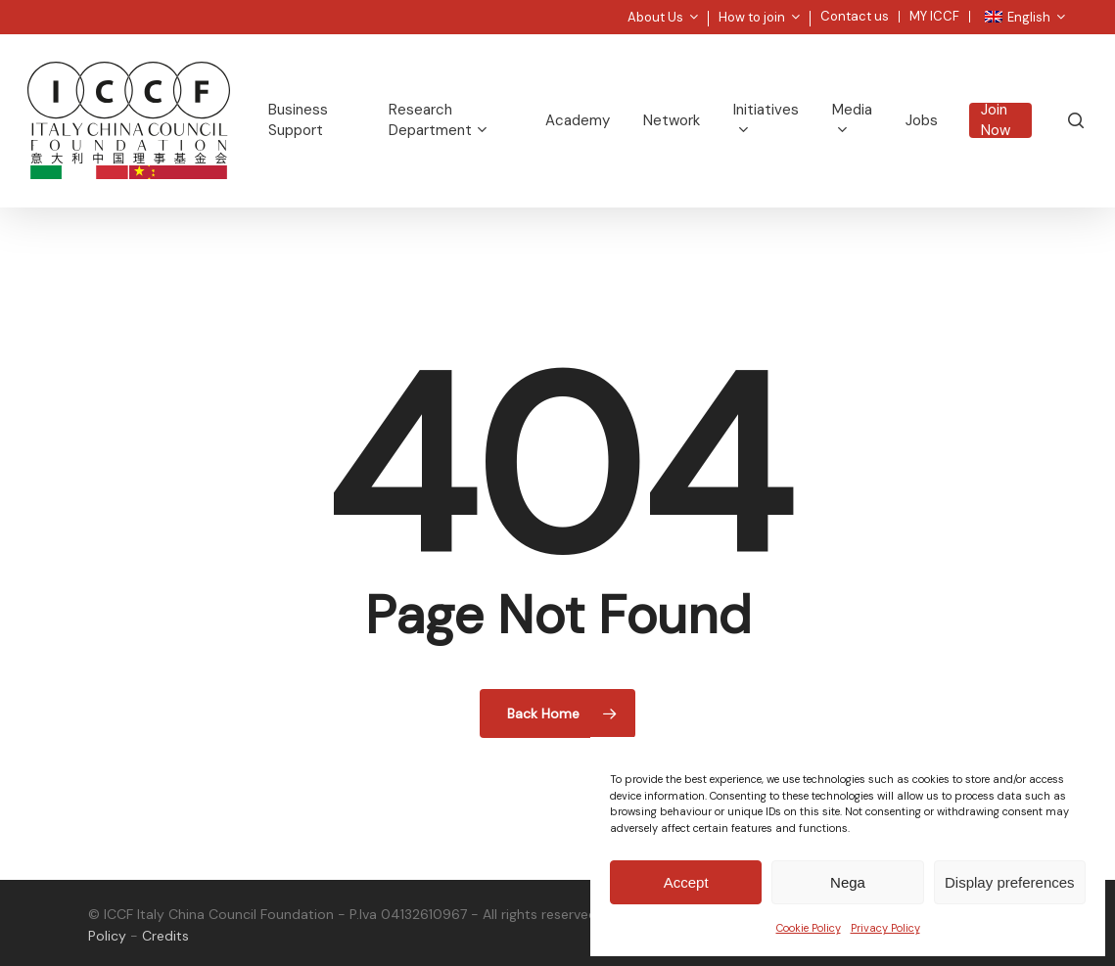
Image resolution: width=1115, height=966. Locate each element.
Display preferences (1010, 882)
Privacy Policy (885, 928)
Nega (847, 882)
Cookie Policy (808, 928)
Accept (686, 882)
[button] (1078, 10)
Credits (165, 935)
